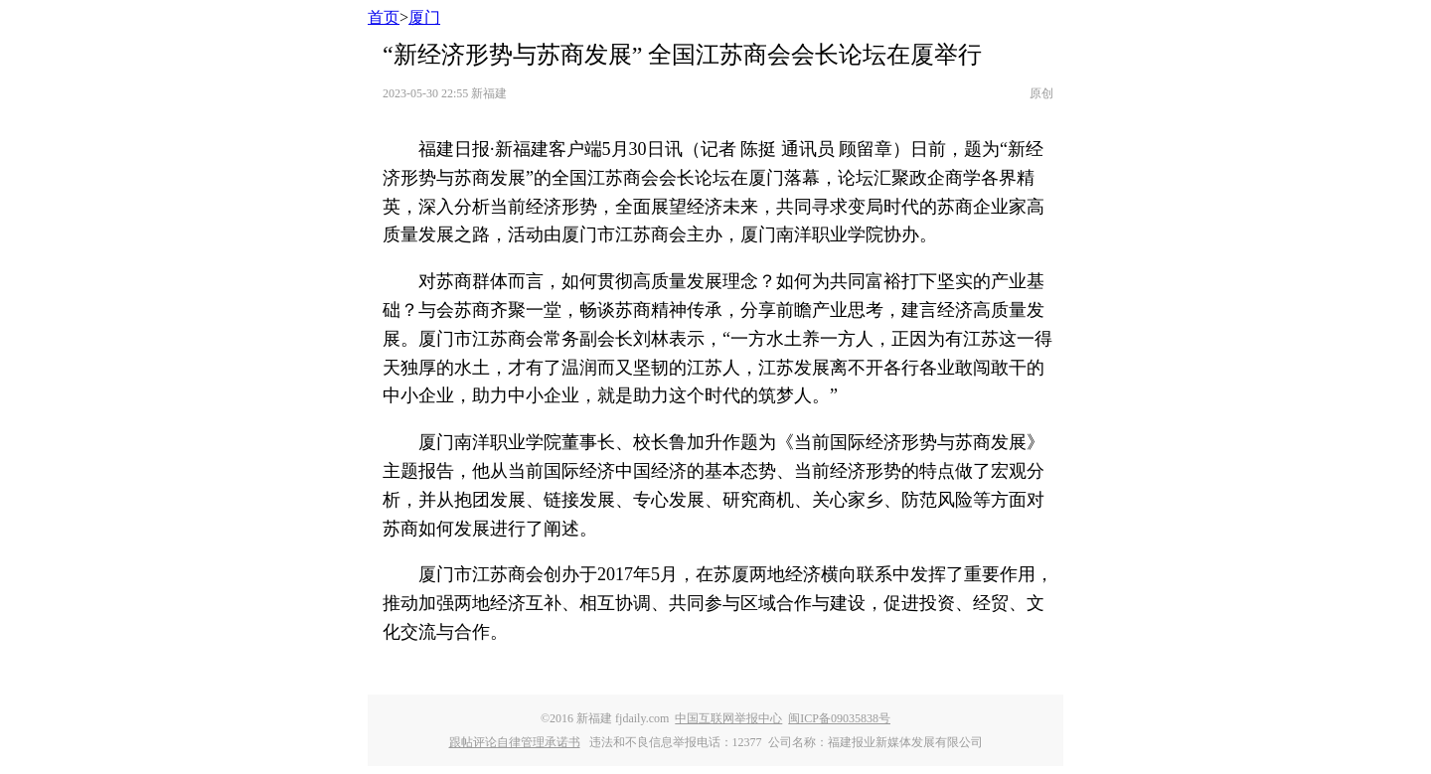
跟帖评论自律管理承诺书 (514, 742)
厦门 (424, 17)
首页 (383, 17)
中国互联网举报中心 (728, 718)
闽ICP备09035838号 (839, 718)
